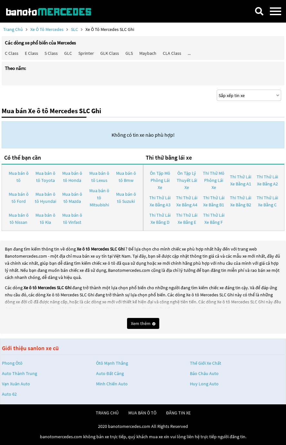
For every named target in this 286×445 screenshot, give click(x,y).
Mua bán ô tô (19, 176)
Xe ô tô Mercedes (47, 29)
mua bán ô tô (142, 413)
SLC (75, 29)
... (189, 53)
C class (11, 53)
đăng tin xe (178, 413)
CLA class (172, 53)
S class (51, 53)
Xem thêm (143, 323)
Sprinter (86, 53)
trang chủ (107, 413)
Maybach (147, 53)
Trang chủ (13, 29)
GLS (129, 53)
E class (31, 53)
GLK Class (109, 53)
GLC (68, 53)
